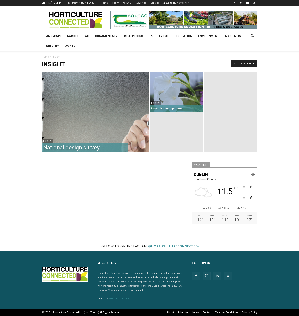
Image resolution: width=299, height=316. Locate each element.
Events (69, 46)
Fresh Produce (134, 36)
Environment (208, 36)
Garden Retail (78, 36)
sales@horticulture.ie (119, 298)
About (170, 312)
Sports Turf (160, 36)
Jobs (115, 2)
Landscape (53, 36)
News (195, 312)
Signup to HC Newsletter (175, 2)
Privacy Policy (249, 312)
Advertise (141, 2)
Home (104, 2)
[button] (252, 36)
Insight (47, 141)
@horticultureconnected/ (174, 246)
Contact (154, 2)
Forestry (52, 46)
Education (184, 36)
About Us (127, 2)
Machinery (233, 36)
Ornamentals (106, 36)
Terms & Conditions (226, 312)
